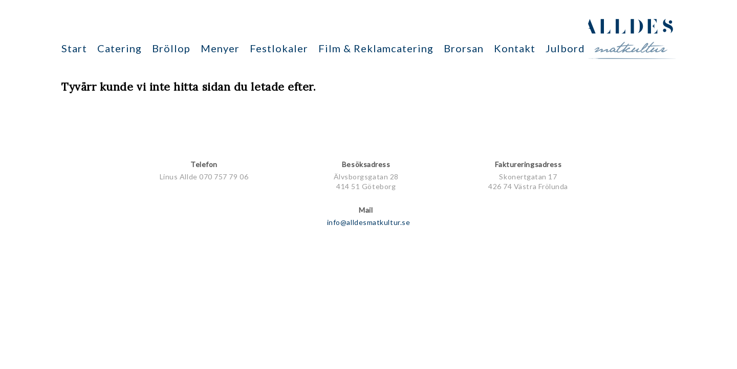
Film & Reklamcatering (375, 48)
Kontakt (514, 48)
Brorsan (464, 48)
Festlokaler (279, 48)
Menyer (220, 48)
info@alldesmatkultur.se (368, 222)
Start (74, 48)
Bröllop (171, 48)
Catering (119, 48)
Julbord (565, 48)
